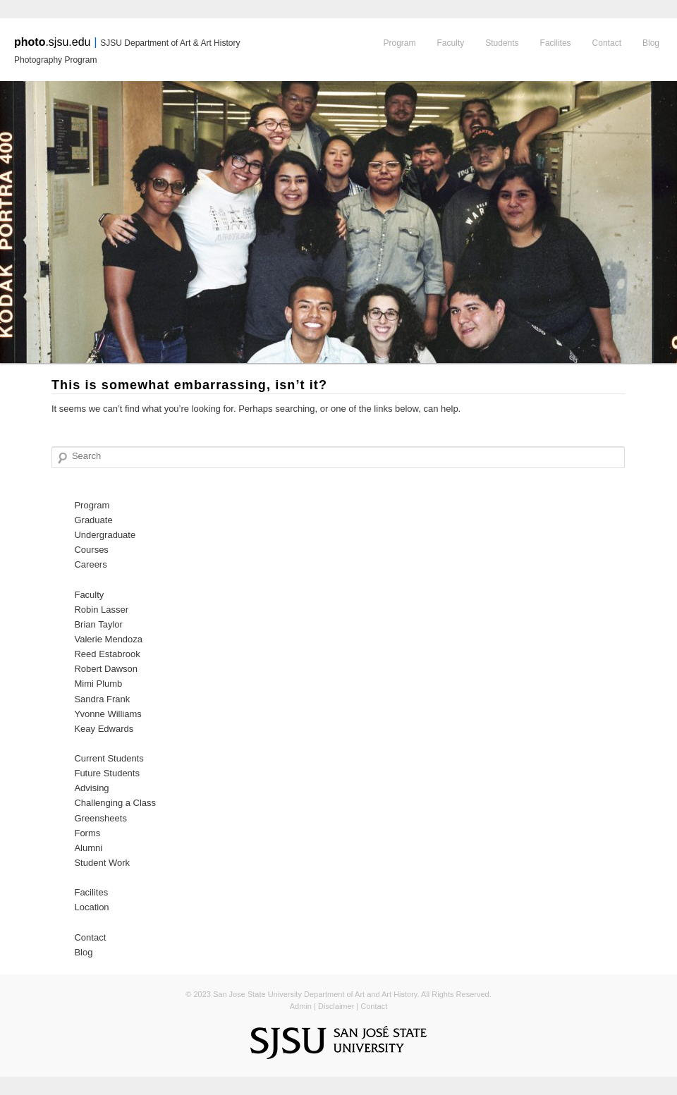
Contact (606, 43)
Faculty (451, 43)
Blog (650, 43)
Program (400, 43)
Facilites (555, 43)
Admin (301, 1006)
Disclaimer (336, 1006)
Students (501, 43)
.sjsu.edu (52, 42)
